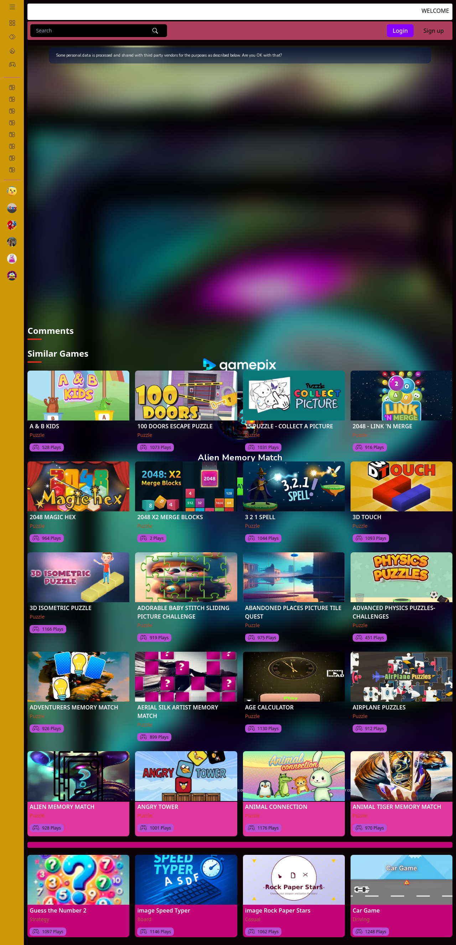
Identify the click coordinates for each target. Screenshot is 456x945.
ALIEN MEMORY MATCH (62, 807)
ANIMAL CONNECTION (276, 807)
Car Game (366, 910)
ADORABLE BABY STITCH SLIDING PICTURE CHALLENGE (183, 612)
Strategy (39, 919)
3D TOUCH (367, 517)
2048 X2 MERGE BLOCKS (170, 517)
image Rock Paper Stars (278, 910)
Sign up (434, 31)
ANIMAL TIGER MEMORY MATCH (397, 807)
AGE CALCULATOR (269, 707)
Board (144, 919)
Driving (361, 919)
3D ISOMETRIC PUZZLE (61, 608)
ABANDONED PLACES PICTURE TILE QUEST (293, 612)
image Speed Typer (163, 910)
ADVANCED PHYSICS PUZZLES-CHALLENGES (394, 612)
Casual (253, 919)
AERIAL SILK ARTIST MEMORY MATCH (177, 711)
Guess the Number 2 (58, 910)
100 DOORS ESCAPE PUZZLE (174, 426)
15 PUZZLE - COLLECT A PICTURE (289, 426)
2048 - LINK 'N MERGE (382, 426)
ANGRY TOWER (157, 807)
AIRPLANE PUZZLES (379, 707)
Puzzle (37, 435)
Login (400, 31)
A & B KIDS (44, 426)
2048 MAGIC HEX (53, 517)
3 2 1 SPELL (260, 517)
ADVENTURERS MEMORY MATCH (74, 707)
